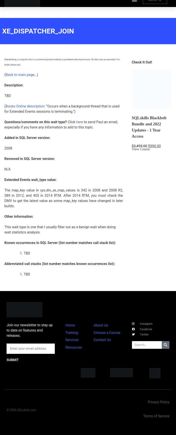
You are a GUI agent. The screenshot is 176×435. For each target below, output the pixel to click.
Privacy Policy (158, 402)
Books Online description (24, 106)
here (79, 122)
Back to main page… (21, 75)
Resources (73, 347)
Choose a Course (107, 333)
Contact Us (102, 340)
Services (71, 340)
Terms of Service (156, 416)
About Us (101, 325)
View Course (141, 149)
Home (70, 325)
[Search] (165, 345)
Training (71, 333)
